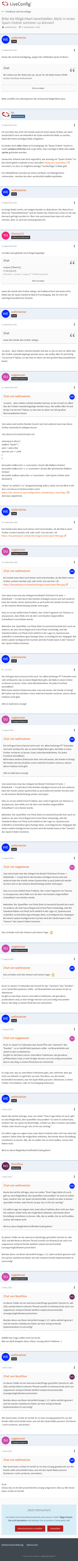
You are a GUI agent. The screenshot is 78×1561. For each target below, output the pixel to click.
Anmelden (55, 1528)
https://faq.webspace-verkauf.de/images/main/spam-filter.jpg (32, 535)
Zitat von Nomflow (15, 1296)
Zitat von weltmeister (16, 396)
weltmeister (11, 27)
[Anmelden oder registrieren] (65, 4)
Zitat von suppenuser (16, 867)
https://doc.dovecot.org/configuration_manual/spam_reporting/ (34, 492)
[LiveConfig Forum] (16, 4)
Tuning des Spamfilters (55, 162)
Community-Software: (39, 1556)
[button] (73, 4)
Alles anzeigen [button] (38, 88)
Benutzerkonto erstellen (30, 1528)
